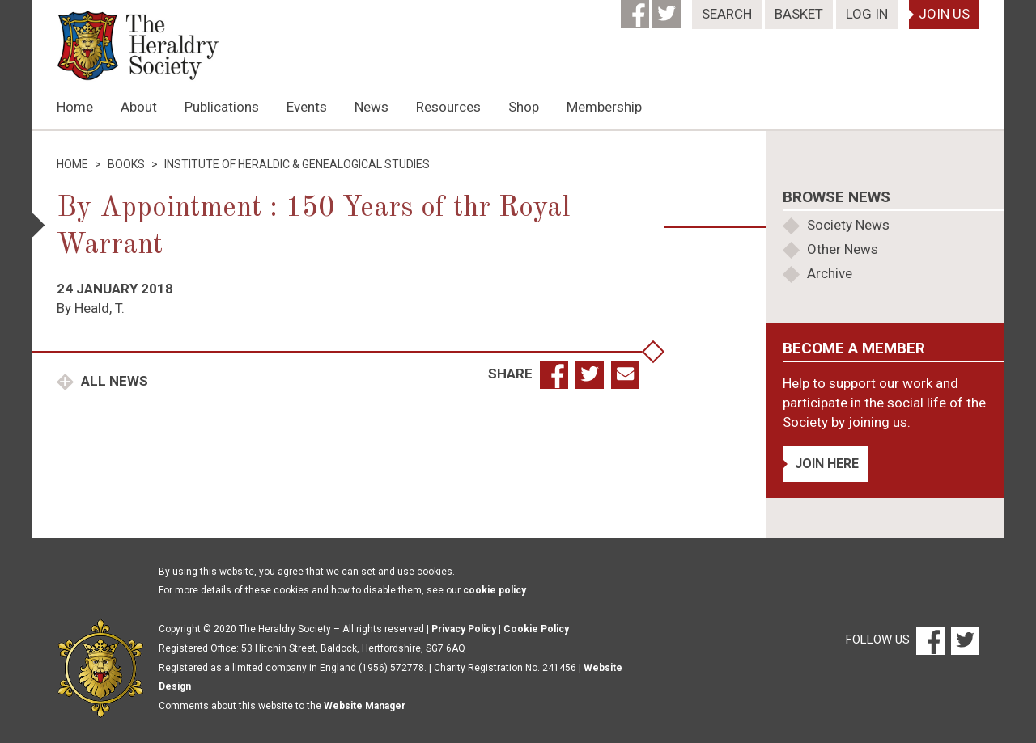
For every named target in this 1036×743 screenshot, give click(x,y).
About (139, 107)
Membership (604, 107)
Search (727, 14)
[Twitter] (668, 9)
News (371, 107)
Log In (867, 14)
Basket (799, 14)
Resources (448, 107)
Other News (842, 249)
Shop (523, 107)
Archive (829, 273)
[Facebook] (636, 9)
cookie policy (494, 590)
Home (75, 107)
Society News (848, 225)
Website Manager (364, 705)
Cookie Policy (536, 629)
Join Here (827, 463)
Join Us (944, 14)
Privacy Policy (463, 629)
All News (113, 381)
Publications (222, 107)
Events (307, 107)
